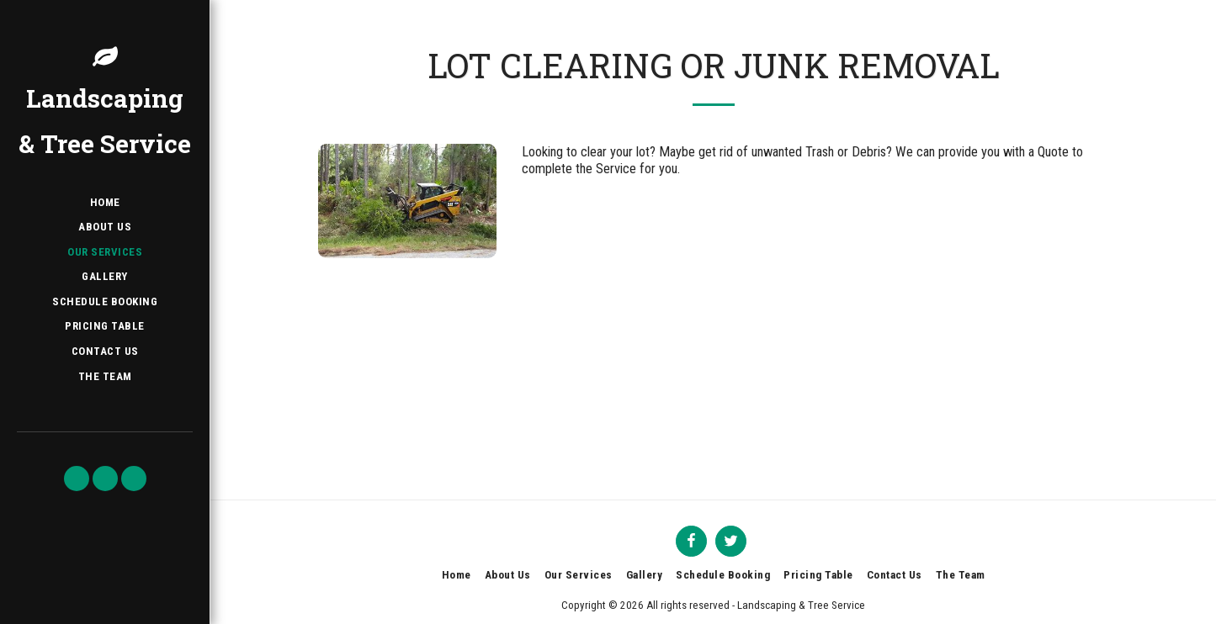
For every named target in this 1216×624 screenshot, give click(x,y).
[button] (76, 478)
